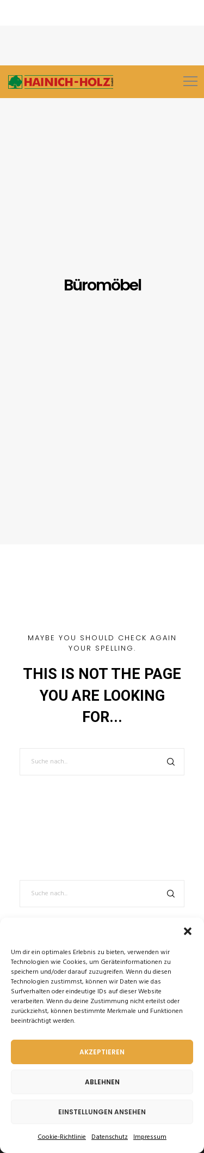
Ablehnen (102, 1082)
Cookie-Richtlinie (62, 1137)
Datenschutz (109, 1137)
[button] (187, 931)
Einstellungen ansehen (102, 1111)
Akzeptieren (102, 1052)
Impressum (149, 1137)
